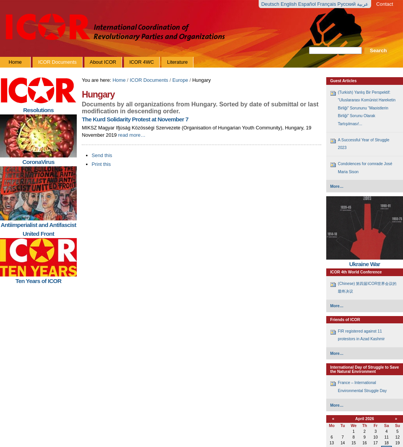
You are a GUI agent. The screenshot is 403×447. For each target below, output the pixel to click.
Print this (101, 164)
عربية (362, 4)
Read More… (131, 135)
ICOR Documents (149, 80)
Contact (384, 4)
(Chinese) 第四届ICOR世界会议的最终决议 (367, 287)
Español (307, 4)
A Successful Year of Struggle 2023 (363, 144)
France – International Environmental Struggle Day (362, 386)
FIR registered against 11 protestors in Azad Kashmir (361, 335)
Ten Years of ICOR (38, 281)
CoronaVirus (38, 162)
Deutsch (271, 4)
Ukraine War (364, 264)
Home (119, 80)
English (289, 4)
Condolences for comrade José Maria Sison (365, 168)
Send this (102, 155)
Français (327, 4)
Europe (180, 80)
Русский (347, 4)
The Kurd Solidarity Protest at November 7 (135, 119)
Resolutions (38, 110)
